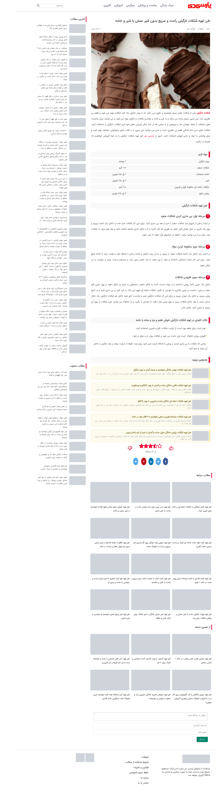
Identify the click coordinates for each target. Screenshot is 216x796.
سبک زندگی (150, 5)
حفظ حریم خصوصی (122, 778)
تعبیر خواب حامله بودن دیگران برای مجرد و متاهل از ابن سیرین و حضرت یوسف (36, 398)
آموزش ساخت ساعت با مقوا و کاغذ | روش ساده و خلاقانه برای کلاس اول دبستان (36, 348)
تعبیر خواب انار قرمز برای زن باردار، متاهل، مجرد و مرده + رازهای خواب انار (37, 325)
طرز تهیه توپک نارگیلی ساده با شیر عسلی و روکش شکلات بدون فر (177, 620)
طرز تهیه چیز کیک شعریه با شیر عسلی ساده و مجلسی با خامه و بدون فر (94, 583)
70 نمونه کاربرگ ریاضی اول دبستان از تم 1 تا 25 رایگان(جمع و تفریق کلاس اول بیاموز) (36, 156)
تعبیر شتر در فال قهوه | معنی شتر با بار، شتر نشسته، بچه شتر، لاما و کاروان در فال (36, 122)
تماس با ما (127, 788)
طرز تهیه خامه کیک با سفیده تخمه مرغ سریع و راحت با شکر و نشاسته (134, 583)
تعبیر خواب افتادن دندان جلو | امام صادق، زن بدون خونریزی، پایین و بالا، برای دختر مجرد (36, 337)
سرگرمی (114, 5)
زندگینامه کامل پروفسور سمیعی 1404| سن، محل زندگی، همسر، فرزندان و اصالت (36, 280)
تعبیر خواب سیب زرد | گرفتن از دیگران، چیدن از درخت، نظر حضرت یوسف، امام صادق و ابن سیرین (37, 303)
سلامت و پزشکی (131, 5)
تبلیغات (128, 762)
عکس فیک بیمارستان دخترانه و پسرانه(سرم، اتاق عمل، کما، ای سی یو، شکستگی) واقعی (36, 386)
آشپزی (90, 5)
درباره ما (128, 783)
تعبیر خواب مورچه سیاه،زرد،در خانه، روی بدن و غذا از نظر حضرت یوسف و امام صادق (36, 446)
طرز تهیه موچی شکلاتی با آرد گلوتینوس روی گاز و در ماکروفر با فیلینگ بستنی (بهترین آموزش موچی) (175, 704)
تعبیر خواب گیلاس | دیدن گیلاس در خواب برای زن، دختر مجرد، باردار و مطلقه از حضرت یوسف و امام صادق (37, 243)
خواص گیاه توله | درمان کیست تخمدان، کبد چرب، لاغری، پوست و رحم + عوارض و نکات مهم (37, 255)
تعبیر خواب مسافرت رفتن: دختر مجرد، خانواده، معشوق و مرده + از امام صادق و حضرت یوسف (36, 209)
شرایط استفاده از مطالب (120, 767)
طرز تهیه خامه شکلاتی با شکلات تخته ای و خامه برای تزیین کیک (175, 509)
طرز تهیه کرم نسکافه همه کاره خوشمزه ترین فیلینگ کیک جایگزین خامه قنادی (95, 702)
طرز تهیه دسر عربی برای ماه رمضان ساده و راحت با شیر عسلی (136, 509)
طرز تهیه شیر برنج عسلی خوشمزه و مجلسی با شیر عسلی (94, 620)
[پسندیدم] (155, 447)
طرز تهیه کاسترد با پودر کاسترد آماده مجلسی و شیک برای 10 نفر (135, 665)
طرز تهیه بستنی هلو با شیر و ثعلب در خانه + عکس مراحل (177, 665)
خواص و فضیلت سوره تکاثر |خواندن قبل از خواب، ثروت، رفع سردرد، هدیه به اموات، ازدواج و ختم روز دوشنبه (36, 314)
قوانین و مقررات (124, 773)
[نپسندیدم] (114, 447)
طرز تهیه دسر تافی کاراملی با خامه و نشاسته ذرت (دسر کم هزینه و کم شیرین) (95, 665)
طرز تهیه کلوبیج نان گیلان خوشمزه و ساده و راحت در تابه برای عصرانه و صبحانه (37, 434)
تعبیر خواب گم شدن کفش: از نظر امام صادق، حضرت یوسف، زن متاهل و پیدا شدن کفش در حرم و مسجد (36, 480)
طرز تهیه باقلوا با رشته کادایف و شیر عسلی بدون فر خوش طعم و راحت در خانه (95, 546)
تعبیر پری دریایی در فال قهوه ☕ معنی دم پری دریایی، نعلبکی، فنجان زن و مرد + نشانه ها (36, 99)
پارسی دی (133, 136)
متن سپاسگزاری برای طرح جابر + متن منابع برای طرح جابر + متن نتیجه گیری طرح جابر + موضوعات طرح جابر (36, 291)
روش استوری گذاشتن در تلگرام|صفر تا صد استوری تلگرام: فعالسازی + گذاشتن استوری (36, 232)
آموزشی (102, 5)
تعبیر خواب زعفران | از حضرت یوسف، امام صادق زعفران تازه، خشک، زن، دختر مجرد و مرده (36, 110)
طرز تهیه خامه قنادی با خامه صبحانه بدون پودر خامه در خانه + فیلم (175, 583)
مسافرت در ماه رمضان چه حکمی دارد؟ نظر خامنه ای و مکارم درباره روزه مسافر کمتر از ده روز (36, 51)
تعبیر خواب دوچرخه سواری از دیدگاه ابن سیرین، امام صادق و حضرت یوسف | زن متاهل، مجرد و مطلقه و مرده (36, 145)
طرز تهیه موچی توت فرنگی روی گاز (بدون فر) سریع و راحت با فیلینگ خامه (135, 546)
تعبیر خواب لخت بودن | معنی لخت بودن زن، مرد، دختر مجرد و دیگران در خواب (36, 76)
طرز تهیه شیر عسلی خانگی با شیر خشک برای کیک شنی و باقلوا (136, 620)
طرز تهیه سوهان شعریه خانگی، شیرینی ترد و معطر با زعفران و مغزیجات (136, 702)
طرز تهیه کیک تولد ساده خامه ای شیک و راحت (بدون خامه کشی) (175, 546)
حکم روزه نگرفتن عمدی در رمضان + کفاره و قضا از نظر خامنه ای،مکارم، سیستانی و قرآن (37, 88)
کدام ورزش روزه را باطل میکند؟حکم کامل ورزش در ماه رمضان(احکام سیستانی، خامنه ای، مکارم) (37, 39)
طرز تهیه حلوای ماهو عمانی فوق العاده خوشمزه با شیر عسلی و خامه (93, 509)
